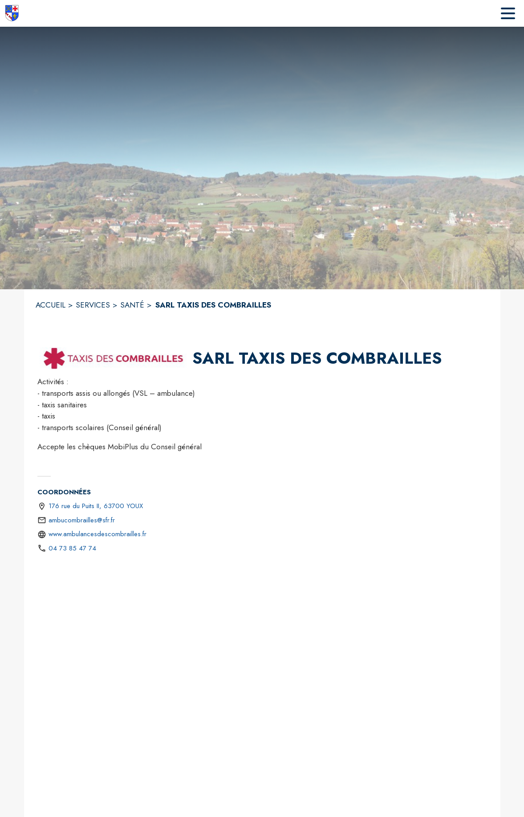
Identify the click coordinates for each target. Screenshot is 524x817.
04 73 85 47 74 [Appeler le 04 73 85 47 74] (72, 548)
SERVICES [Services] (93, 305)
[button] (113, 358)
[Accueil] (11, 13)
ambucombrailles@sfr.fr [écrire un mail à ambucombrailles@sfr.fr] (82, 520)
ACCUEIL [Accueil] (50, 305)
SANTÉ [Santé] (132, 305)
